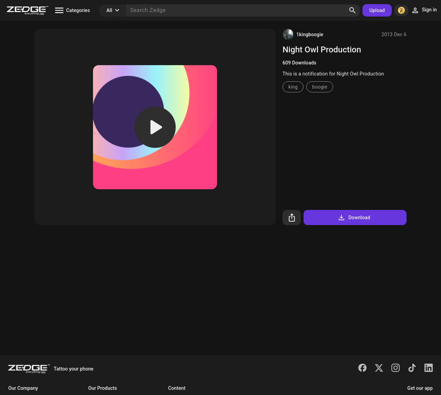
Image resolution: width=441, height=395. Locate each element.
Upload (377, 10)
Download (353, 217)
